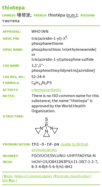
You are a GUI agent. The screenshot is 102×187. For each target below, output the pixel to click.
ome (8, 176)
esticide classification (72, 176)
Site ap (8, 180)
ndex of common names (33, 176)
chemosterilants (46, 89)
